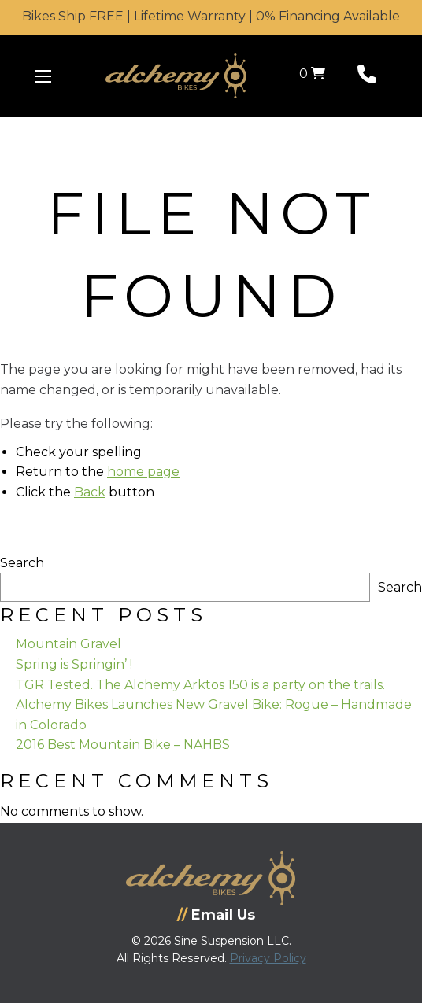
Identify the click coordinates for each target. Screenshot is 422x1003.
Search (22, 562)
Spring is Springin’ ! (74, 664)
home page (143, 471)
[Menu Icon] (43, 76)
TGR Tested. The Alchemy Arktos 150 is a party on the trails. (200, 684)
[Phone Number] (366, 77)
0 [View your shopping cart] (312, 73)
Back (90, 492)
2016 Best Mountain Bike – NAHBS (123, 744)
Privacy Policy (268, 958)
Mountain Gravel (68, 643)
